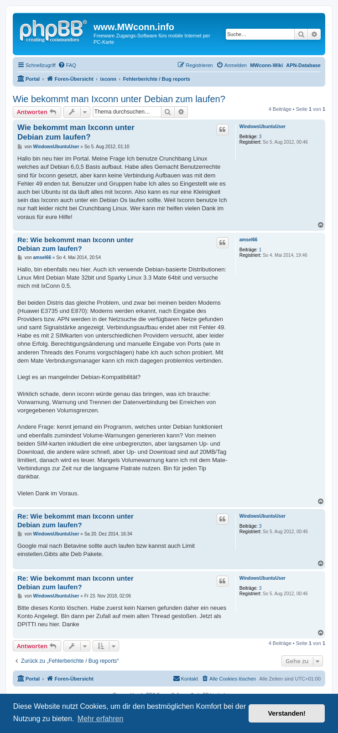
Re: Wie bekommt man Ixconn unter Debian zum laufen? (75, 244)
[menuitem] (67, 65)
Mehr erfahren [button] (101, 719)
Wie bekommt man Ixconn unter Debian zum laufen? (119, 99)
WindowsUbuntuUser (262, 126)
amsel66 (248, 239)
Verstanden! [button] (287, 713)
